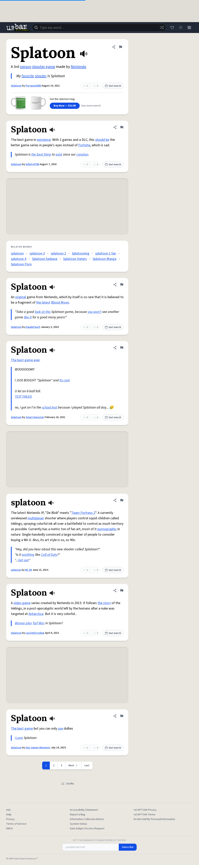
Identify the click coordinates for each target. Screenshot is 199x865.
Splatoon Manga (104, 258)
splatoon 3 (37, 253)
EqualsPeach (33, 327)
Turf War (39, 623)
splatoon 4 (18, 258)
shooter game (43, 66)
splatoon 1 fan (105, 253)
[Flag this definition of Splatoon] (120, 47)
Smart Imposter (35, 417)
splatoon (17, 253)
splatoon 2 (58, 253)
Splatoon (16, 86)
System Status (78, 824)
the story (104, 603)
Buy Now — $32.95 (65, 106)
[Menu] (189, 27)
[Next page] (73, 765)
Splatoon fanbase (44, 258)
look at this (43, 311)
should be (102, 139)
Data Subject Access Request (87, 828)
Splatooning (80, 253)
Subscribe (128, 847)
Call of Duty (49, 554)
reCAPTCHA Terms (144, 815)
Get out (23, 560)
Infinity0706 (32, 164)
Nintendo (78, 66)
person (25, 66)
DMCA (9, 828)
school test (49, 407)
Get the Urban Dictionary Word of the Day (99, 840)
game (28, 728)
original (20, 297)
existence (44, 139)
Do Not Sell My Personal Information (154, 819)
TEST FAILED (23, 396)
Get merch (113, 86)
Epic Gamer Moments (38, 748)
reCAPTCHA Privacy (145, 810)
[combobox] (99, 27)
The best (17, 728)
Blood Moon (60, 302)
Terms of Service (16, 824)
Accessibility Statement (84, 810)
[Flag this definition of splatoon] (122, 500)
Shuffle (67, 784)
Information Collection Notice (87, 819)
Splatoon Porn (21, 264)
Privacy (10, 819)
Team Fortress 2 (83, 512)
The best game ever (25, 360)
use (60, 728)
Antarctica (36, 613)
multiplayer (36, 518)
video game (22, 603)
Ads (8, 810)
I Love (19, 737)
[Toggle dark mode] (180, 27)
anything (28, 554)
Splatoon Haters (75, 258)
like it (28, 317)
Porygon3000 (33, 86)
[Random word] (161, 27)
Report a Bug (77, 815)
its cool (64, 380)
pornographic (107, 529)
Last (87, 765)
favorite (28, 76)
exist (59, 154)
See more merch (91, 106)
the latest (43, 302)
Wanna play (23, 623)
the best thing (41, 154)
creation (82, 154)
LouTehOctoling (35, 633)
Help (8, 815)
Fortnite (84, 145)
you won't (94, 311)
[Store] (172, 27)
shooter (41, 76)
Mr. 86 (28, 570)
